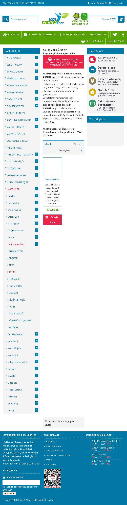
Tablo (46, 144)
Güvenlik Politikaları (53, 451)
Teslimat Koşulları (52, 446)
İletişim (48, 460)
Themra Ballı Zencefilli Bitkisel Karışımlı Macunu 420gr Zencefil (53, 179)
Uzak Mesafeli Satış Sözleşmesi (59, 455)
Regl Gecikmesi (99, 454)
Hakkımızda (50, 442)
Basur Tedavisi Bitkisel (103, 447)
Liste (50, 144)
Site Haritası (50, 464)
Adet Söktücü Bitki (101, 461)
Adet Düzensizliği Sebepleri (105, 441)
